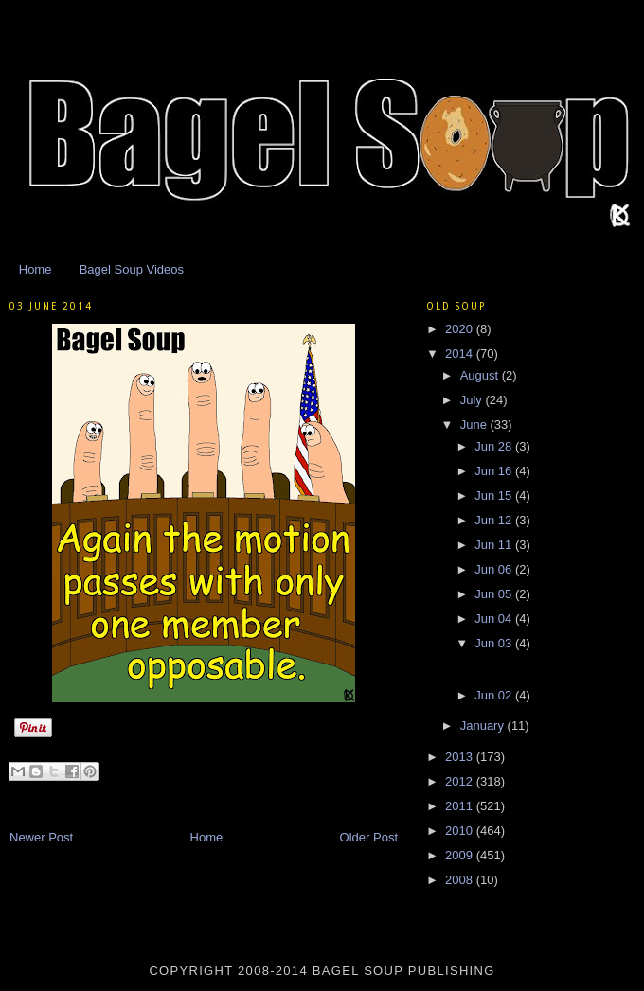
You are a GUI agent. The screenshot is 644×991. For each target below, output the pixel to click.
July (473, 400)
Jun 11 (494, 545)
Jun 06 (494, 569)
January (484, 725)
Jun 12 (494, 520)
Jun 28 (494, 446)
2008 (460, 880)
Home (35, 269)
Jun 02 (494, 695)
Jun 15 (494, 495)
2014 (460, 353)
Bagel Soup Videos (132, 269)
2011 (460, 806)
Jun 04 (494, 618)
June (475, 424)
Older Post (369, 837)
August (481, 375)
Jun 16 (494, 471)
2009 (460, 855)
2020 (460, 329)
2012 (460, 781)
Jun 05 (494, 594)
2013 (460, 757)
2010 (460, 830)
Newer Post (41, 837)
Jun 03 (494, 643)
